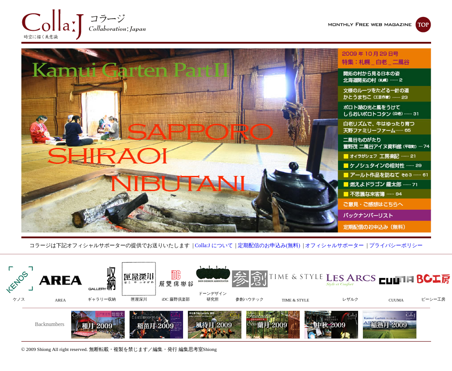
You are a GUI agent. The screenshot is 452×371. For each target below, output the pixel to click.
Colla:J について (214, 245)
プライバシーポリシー (396, 245)
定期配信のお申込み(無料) (269, 245)
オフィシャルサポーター (334, 245)
